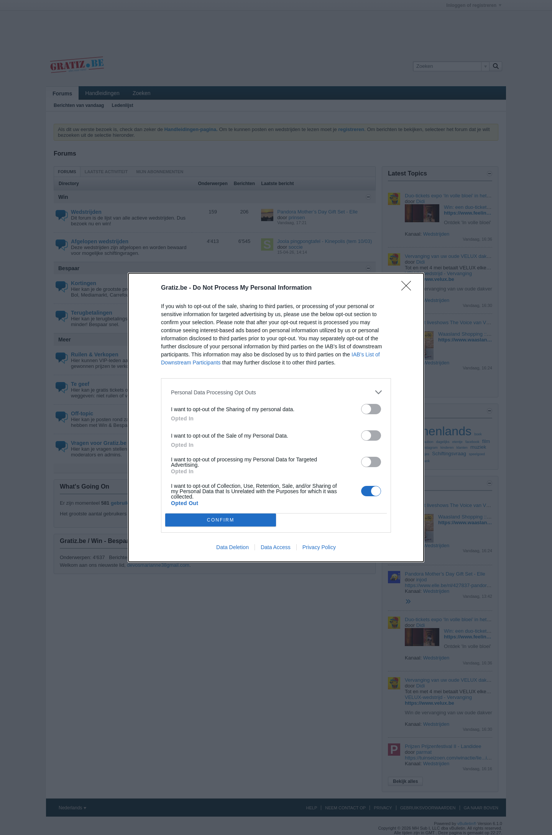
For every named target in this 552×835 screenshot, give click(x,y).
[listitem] (276, 392)
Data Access (276, 547)
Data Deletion (232, 547)
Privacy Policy (319, 547)
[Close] (408, 288)
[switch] (371, 409)
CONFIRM (220, 520)
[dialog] (276, 417)
